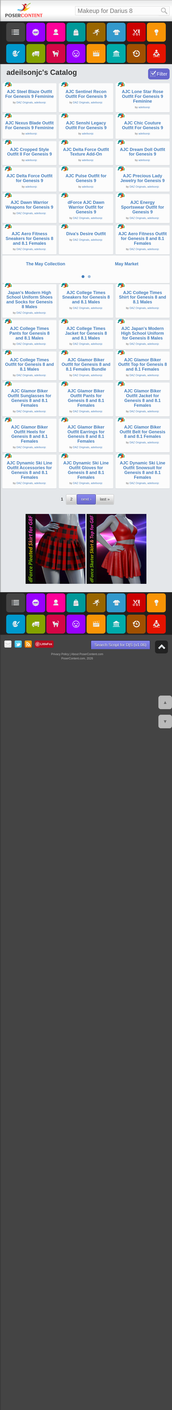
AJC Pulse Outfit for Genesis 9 (86, 428)
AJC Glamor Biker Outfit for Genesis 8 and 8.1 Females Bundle (85, 938)
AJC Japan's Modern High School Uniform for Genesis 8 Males (142, 845)
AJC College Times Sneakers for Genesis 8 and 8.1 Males (86, 746)
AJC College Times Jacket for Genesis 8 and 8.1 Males (86, 845)
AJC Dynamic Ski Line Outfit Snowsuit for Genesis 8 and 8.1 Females (142, 1231)
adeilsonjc (40, 164)
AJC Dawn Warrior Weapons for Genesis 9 (29, 517)
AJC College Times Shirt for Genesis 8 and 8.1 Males (142, 746)
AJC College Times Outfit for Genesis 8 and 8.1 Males (29, 938)
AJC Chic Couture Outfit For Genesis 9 (142, 250)
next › (86, 1260)
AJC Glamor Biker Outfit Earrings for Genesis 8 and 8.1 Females (86, 1132)
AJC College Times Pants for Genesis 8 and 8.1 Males (29, 845)
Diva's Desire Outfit (86, 608)
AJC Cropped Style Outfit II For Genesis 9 (29, 339)
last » (105, 1260)
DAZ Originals (25, 164)
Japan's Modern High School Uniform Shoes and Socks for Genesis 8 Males (29, 748)
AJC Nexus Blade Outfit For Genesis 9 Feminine (29, 250)
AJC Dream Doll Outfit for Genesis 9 (142, 339)
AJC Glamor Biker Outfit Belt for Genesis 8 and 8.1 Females (142, 1130)
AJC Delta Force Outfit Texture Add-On (86, 339)
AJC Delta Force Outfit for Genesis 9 (29, 428)
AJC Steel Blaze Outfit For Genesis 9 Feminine (29, 156)
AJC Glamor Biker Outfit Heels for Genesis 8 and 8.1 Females (29, 1132)
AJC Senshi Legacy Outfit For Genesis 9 (85, 250)
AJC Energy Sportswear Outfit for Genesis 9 (142, 519)
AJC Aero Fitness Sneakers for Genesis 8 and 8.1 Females (29, 613)
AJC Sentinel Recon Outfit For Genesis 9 (85, 156)
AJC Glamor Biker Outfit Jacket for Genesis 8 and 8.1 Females (142, 1034)
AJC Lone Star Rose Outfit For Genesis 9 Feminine (142, 159)
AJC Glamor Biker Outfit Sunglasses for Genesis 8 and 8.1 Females (29, 1034)
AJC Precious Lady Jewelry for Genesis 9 (142, 428)
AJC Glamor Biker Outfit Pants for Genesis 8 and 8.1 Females (85, 1034)
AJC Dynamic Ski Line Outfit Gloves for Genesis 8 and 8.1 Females (86, 1231)
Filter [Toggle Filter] (162, 74)
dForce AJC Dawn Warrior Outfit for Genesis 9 (86, 519)
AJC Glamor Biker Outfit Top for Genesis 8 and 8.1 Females (142, 938)
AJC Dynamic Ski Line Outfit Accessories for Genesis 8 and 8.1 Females (29, 1231)
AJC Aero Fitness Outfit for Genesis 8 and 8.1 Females (142, 613)
